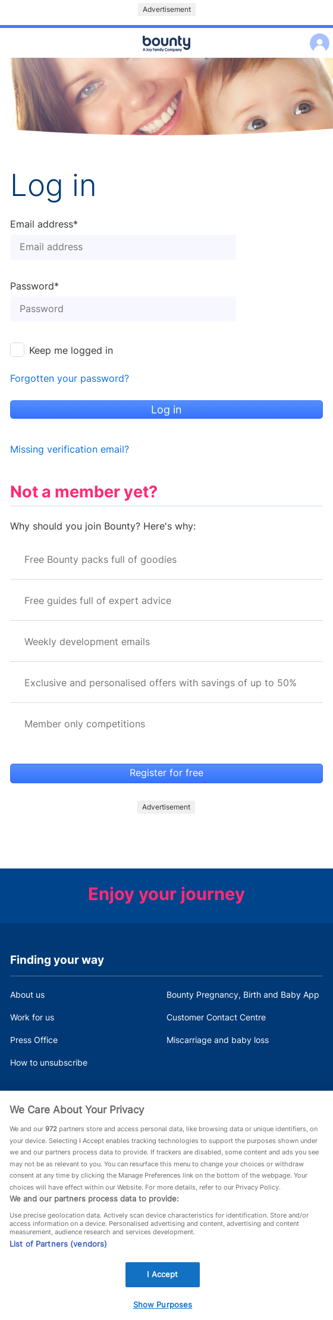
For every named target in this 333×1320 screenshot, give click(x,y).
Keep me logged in (71, 350)
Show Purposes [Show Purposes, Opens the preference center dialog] (163, 1307)
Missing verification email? (69, 449)
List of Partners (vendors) (58, 1246)
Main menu (166, 58)
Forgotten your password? (69, 378)
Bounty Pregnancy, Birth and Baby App (242, 994)
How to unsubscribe (48, 1062)
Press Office (34, 1040)
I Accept (162, 1277)
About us (27, 994)
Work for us (32, 1017)
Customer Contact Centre (216, 1017)
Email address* (44, 224)
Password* (34, 286)
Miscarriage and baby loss (217, 1040)
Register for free (166, 773)
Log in (316, 35)
